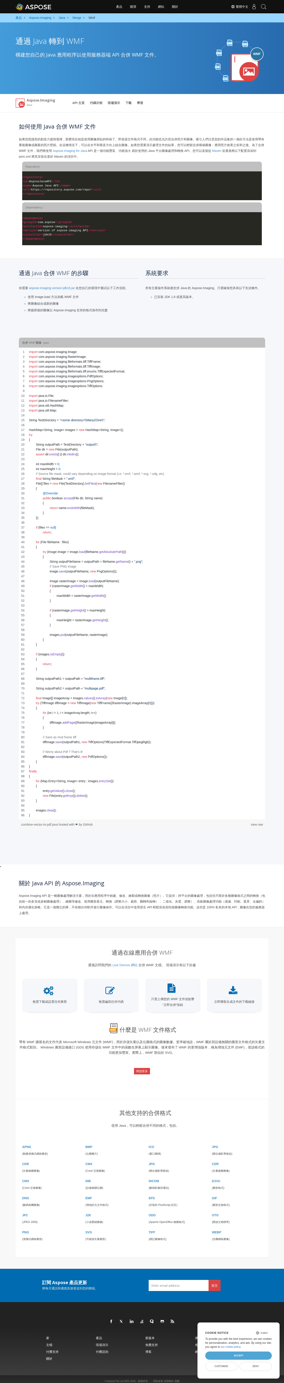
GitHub (88, 824)
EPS (152, 1194)
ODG (152, 1211)
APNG (26, 1143)
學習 (140, 103)
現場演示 (114, 103)
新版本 (150, 1334)
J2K (88, 1211)
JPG (215, 1143)
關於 (175, 6)
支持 (147, 6)
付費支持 (52, 1348)
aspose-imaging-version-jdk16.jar (52, 288)
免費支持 (151, 1341)
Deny (255, 1366)
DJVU (216, 1177)
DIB (88, 1177)
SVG (88, 1228)
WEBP (216, 1228)
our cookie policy (231, 1346)
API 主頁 (78, 103)
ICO (151, 1143)
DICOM (154, 1177)
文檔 (49, 1341)
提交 (214, 1281)
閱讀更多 (142, 1069)
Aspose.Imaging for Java (70, 151)
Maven (216, 151)
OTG (215, 1211)
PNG (25, 1228)
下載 (128, 103)
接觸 (177, 1377)
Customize (221, 1366)
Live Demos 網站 (125, 965)
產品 (119, 6)
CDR (25, 1160)
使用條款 (169, 1377)
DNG (25, 1194)
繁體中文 (236, 7)
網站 (161, 6)
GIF (214, 1194)
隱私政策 (158, 1377)
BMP (88, 1143)
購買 (133, 6)
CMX (88, 1160)
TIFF (152, 1228)
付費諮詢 (102, 1348)
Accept (238, 1355)
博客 (148, 1348)
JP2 (25, 1211)
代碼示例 (96, 103)
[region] (142, 583)
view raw (257, 824)
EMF (88, 1194)
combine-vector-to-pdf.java (40, 824)
